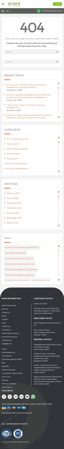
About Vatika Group (9, 305)
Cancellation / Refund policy (12, 373)
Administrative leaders (17, 149)
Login (57, 4)
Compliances (7, 340)
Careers (5, 319)
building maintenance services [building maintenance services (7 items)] (19, 264)
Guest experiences (8, 352)
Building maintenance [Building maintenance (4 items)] (15, 253)
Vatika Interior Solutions (10, 333)
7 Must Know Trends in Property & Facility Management (26, 106)
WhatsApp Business (49, 11)
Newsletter (5, 366)
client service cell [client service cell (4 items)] (40, 281)
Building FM (12, 159)
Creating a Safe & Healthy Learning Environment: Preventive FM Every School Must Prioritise (29, 116)
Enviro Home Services (9, 337)
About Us (5, 309)
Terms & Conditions (9, 384)
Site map (5, 380)
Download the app (8, 370)
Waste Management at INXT (12, 359)
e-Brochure (6, 326)
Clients (4, 349)
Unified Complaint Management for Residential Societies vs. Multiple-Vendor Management (29, 96)
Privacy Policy (7, 387)
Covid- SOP (6, 377)
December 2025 (14, 203)
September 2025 (14, 218)
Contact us (6, 312)
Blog (3, 363)
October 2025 (13, 213)
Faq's (4, 323)
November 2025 (14, 208)
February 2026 (13, 193)
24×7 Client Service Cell (17, 139)
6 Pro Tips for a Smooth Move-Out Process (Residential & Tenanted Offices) (26, 86)
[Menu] (2, 4)
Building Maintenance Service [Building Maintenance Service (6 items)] (19, 258)
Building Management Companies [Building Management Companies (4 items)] (21, 269)
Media (4, 316)
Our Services (6, 330)
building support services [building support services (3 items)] (17, 281)
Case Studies (7, 356)
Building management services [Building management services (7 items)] (19, 275)
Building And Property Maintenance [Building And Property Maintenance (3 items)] (22, 247)
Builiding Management (17, 168)
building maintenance (17, 164)
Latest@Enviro (7, 344)
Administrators (13, 154)
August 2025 (12, 223)
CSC (6, 11)
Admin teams (13, 144)
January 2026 (13, 198)
